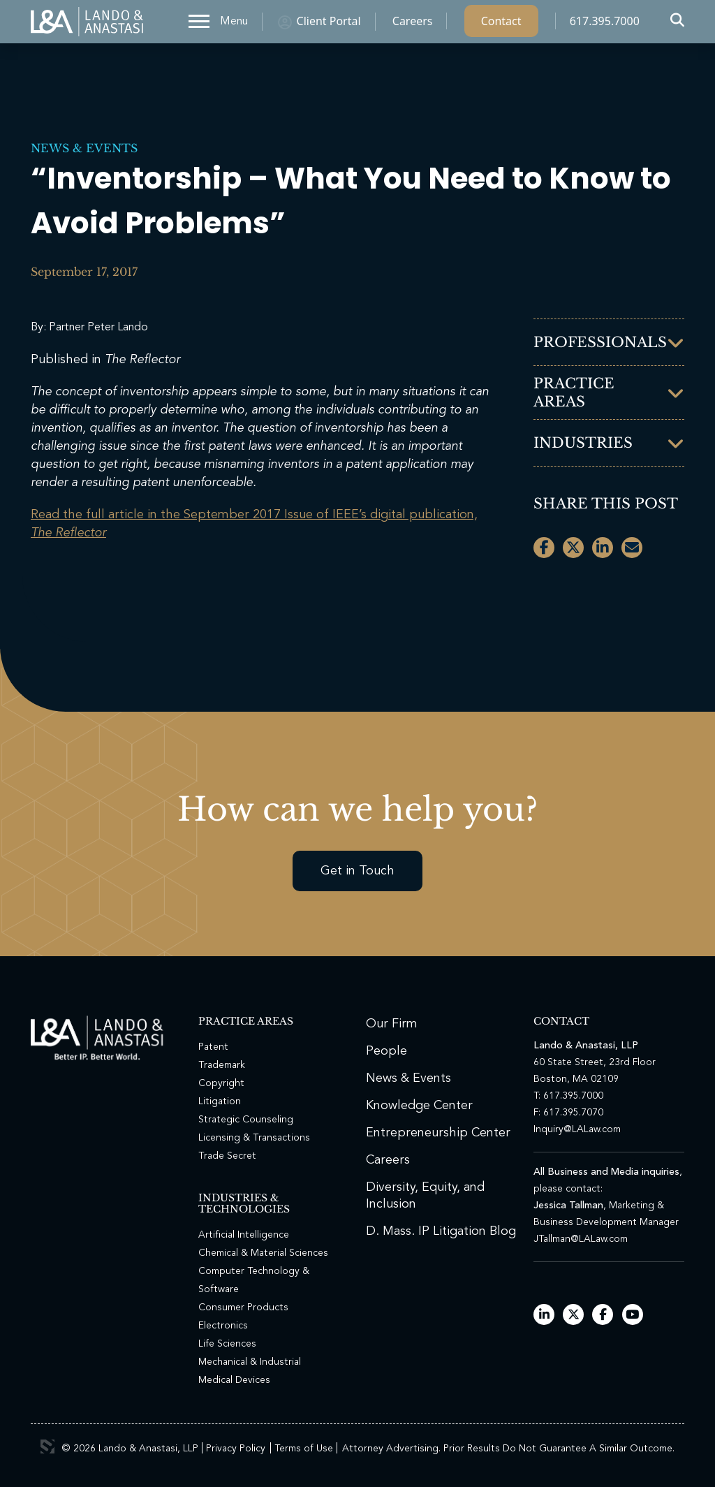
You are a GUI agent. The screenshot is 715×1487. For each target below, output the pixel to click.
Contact (501, 24)
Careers (412, 24)
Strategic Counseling (245, 1120)
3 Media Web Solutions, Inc (47, 1446)
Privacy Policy (235, 1448)
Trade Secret (227, 1156)
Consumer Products (243, 1307)
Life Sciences (227, 1344)
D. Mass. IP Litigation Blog (441, 1231)
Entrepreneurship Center (438, 1133)
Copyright (221, 1083)
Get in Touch (357, 871)
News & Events (84, 148)
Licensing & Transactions (254, 1138)
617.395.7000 (605, 24)
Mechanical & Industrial (249, 1362)
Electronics (223, 1326)
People (386, 1051)
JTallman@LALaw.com (580, 1239)
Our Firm (392, 1024)
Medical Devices (234, 1380)
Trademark (221, 1065)
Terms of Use (303, 1448)
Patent (213, 1047)
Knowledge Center (419, 1105)
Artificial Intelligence (243, 1235)
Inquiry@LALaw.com (577, 1129)
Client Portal (329, 24)
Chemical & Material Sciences (263, 1253)
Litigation (219, 1101)
